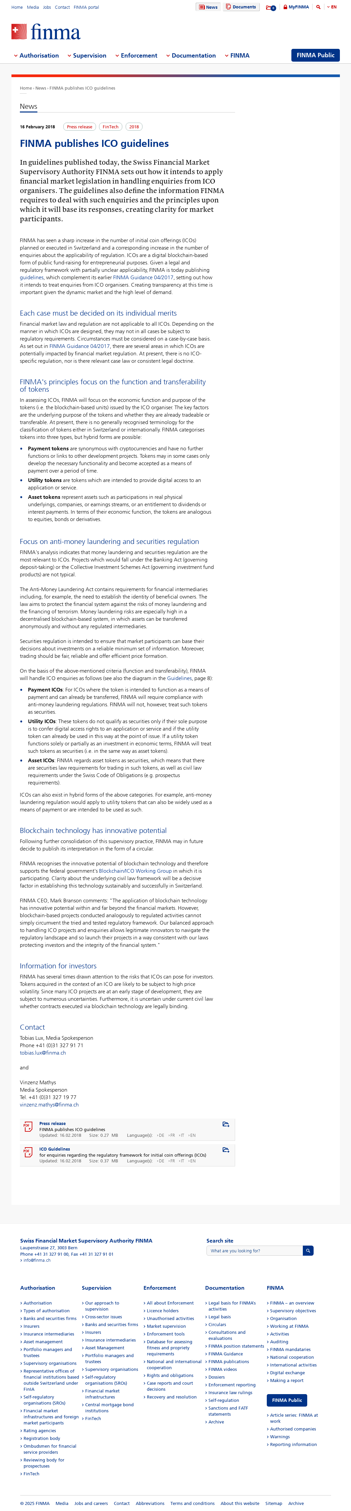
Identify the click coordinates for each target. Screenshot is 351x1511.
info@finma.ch (37, 1260)
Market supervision (166, 1326)
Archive (216, 1421)
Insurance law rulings (230, 1392)
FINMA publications (229, 1361)
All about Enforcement (170, 1303)
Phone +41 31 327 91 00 (44, 1254)
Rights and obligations (170, 1375)
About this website (240, 1503)
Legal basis (220, 1316)
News (207, 7)
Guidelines (179, 678)
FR (172, 1135)
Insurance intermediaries (49, 1334)
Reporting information (293, 1444)
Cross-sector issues (103, 1316)
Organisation (283, 1318)
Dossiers (217, 1377)
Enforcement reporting (232, 1384)
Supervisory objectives (293, 1310)
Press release (52, 1123)
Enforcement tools (166, 1334)
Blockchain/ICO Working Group (135, 871)
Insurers (31, 1326)
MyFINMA (299, 6)
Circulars (217, 1324)
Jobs (47, 7)
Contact (62, 7)
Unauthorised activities (170, 1318)
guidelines (31, 277)
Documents (240, 6)
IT (182, 1135)
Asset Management (104, 1347)
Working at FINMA (289, 1326)
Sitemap (273, 1503)
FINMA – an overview (292, 1303)
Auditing (279, 1341)
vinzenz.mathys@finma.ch (49, 1104)
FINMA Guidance (226, 1353)
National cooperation (292, 1357)
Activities (279, 1334)
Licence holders (163, 1310)
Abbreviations (150, 1503)
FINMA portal (86, 7)
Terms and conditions (192, 1503)
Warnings (280, 1436)
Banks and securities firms (50, 1318)
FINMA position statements (236, 1346)
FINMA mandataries (290, 1349)
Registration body (42, 1438)
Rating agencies (40, 1430)
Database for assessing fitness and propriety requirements (169, 1347)
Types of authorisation (47, 1310)
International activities (293, 1365)
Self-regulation (224, 1400)
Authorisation (38, 1303)
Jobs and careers (91, 1503)
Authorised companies (293, 1429)
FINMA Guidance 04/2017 (143, 277)
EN (334, 6)
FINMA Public (287, 1400)
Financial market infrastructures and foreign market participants (51, 1416)
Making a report (287, 1380)
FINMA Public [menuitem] (315, 55)
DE (161, 1135)
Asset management (43, 1341)
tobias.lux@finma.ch (43, 1053)
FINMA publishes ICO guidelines (82, 88)
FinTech (31, 1473)
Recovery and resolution (172, 1397)
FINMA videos (223, 1369)
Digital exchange (287, 1372)
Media (33, 7)
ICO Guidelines (54, 1149)
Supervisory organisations (50, 1363)
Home (17, 7)
